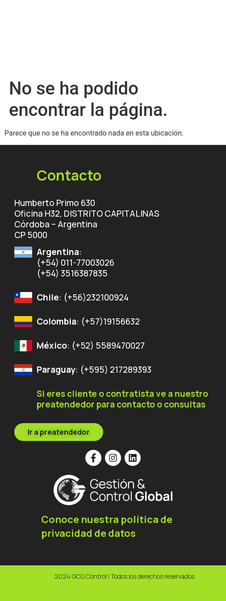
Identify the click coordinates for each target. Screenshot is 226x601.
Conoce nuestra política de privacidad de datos (106, 526)
